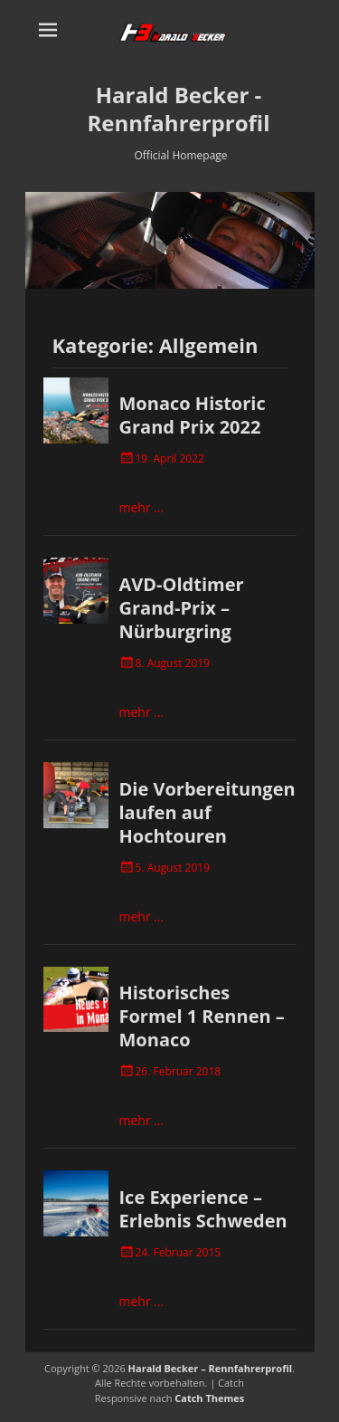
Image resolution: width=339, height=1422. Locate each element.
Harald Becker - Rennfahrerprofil (179, 109)
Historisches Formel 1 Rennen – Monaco (202, 1016)
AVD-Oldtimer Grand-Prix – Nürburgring (181, 608)
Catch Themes (209, 1398)
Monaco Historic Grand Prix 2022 (192, 415)
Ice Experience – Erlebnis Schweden (203, 1209)
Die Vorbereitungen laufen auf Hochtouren (207, 812)
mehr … (142, 507)
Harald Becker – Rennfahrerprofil (210, 1368)
